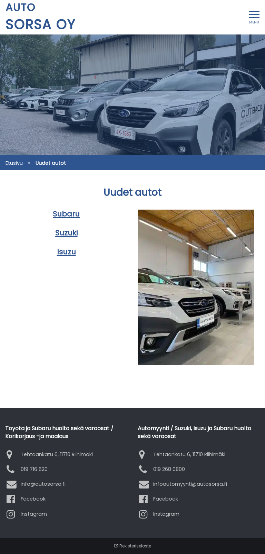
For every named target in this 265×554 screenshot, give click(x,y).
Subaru (66, 214)
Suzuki (66, 233)
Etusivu (14, 163)
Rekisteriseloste (132, 546)
